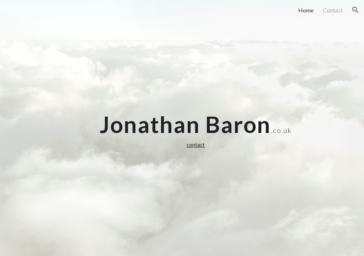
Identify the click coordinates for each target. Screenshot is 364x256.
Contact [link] (333, 10)
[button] (355, 9)
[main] (195, 128)
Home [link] (306, 10)
